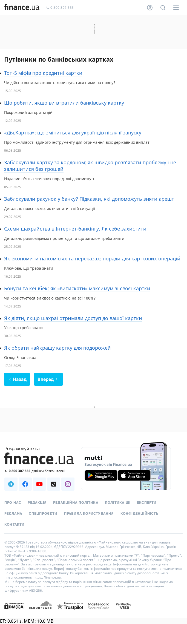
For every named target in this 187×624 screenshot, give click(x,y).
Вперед (48, 379)
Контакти (14, 525)
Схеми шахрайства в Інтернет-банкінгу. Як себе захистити (75, 228)
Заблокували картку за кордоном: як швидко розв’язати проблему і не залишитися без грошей (90, 165)
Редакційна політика (75, 503)
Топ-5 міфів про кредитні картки (43, 73)
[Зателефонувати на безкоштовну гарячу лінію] (39, 470)
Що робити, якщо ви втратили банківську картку (64, 102)
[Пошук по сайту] (162, 7)
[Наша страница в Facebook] (25, 484)
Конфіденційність (139, 514)
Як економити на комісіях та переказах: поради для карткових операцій (92, 258)
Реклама (13, 514)
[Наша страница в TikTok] (53, 484)
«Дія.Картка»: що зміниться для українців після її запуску (72, 132)
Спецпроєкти (43, 514)
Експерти (147, 503)
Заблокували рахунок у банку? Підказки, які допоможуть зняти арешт (89, 198)
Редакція (37, 503)
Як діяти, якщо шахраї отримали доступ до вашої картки (73, 318)
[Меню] (176, 7)
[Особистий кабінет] (149, 7)
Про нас (12, 503)
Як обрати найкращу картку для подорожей (57, 347)
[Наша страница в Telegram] (11, 484)
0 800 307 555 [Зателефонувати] (60, 8)
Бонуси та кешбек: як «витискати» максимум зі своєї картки (77, 288)
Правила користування (89, 514)
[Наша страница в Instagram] (67, 484)
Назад (17, 379)
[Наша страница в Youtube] (39, 484)
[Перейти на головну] (21, 7)
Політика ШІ (117, 503)
